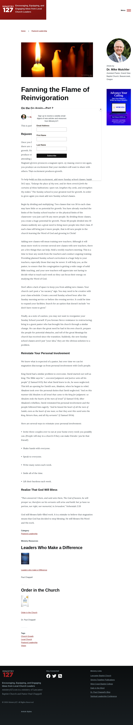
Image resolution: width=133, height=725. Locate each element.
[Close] (100, 109)
